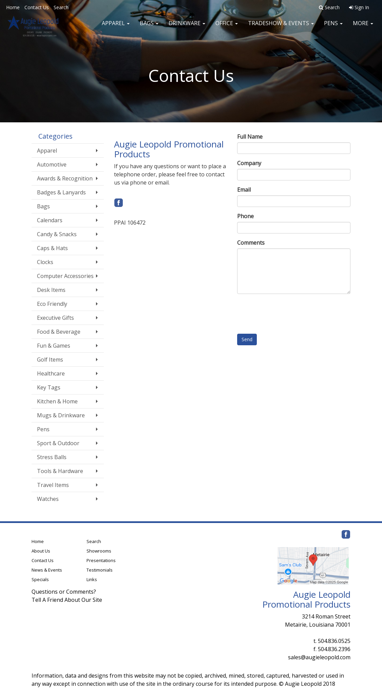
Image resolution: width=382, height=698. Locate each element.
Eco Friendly (52, 304)
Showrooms (99, 551)
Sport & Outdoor (58, 443)
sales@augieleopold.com (319, 657)
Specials (40, 579)
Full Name (250, 136)
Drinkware (187, 27)
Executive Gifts (55, 317)
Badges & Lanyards (61, 192)
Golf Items (50, 359)
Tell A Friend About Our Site (67, 600)
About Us (41, 551)
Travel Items (53, 485)
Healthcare (51, 373)
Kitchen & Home (57, 401)
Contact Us (36, 7)
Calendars (49, 220)
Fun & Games (53, 345)
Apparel (116, 27)
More (363, 27)
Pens (333, 27)
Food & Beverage (58, 331)
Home (13, 7)
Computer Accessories (65, 276)
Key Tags (48, 387)
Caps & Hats (52, 248)
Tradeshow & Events (281, 27)
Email (244, 189)
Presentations (101, 560)
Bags (149, 27)
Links (92, 579)
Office (226, 27)
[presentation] (288, 312)
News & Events (47, 570)
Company (249, 163)
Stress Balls (51, 457)
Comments (251, 242)
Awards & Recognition (65, 178)
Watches (48, 499)
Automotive (51, 164)
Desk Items (51, 290)
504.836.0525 (334, 641)
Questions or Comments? (64, 591)
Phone (245, 216)
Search (61, 7)
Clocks (45, 262)
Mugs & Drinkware (61, 415)
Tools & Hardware (60, 471)
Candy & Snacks (57, 234)
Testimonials (100, 570)
